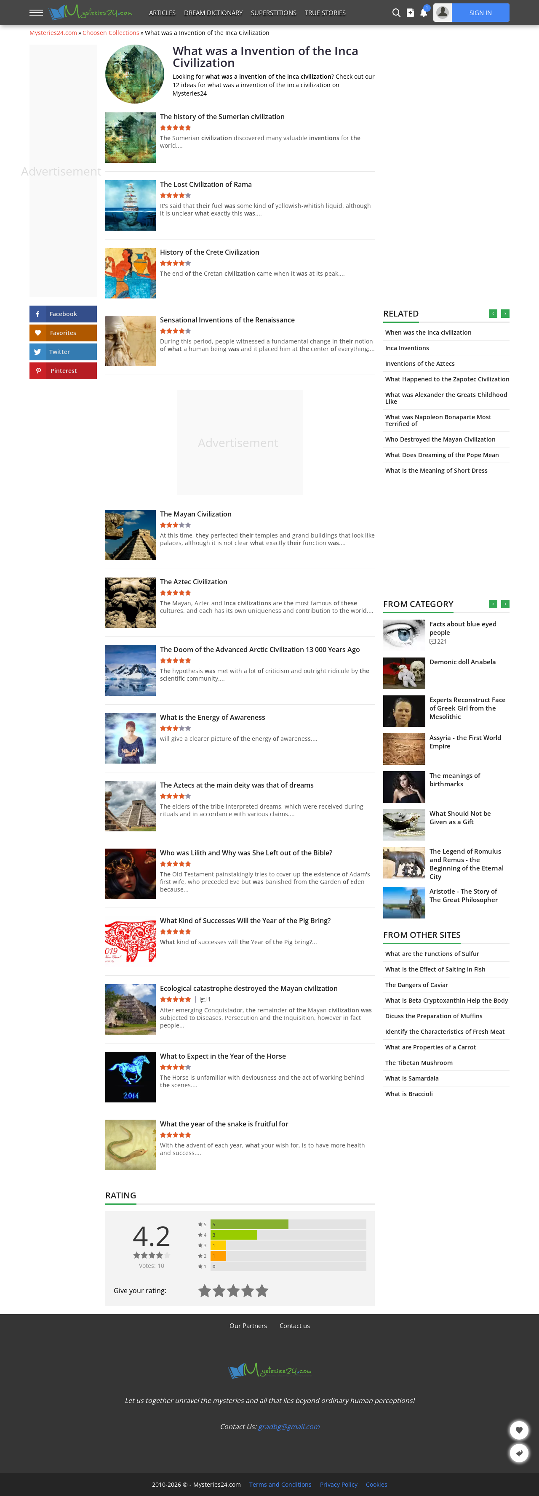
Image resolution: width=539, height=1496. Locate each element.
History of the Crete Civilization (209, 252)
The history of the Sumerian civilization (222, 116)
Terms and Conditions (280, 1485)
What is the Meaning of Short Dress (436, 470)
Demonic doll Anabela (463, 661)
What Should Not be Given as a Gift (460, 817)
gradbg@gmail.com (289, 1426)
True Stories (325, 12)
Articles (162, 12)
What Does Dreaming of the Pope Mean (442, 455)
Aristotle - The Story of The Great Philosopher (464, 895)
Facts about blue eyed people (463, 628)
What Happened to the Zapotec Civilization (447, 379)
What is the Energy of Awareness (212, 717)
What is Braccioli (409, 1094)
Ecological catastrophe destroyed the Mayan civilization (249, 988)
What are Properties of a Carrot (430, 1047)
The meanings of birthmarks (455, 779)
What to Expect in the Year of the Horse (223, 1056)
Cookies (376, 1485)
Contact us (295, 1325)
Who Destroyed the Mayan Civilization (440, 439)
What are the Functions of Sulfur (432, 954)
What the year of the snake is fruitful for (224, 1124)
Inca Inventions (407, 348)
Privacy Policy (339, 1485)
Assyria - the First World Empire (465, 741)
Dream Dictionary (213, 12)
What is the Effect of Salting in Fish (435, 969)
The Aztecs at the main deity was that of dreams (237, 785)
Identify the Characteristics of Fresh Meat (445, 1031)
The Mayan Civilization (196, 514)
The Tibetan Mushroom (419, 1063)
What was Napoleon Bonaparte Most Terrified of (438, 420)
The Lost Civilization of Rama (206, 184)
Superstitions (273, 12)
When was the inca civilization (428, 332)
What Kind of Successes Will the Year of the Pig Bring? (245, 920)
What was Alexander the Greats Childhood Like (446, 398)
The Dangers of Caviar (416, 985)
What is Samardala (412, 1078)
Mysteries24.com (53, 32)
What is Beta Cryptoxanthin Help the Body (446, 1000)
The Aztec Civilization (193, 581)
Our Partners (248, 1325)
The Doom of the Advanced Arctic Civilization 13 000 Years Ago (260, 649)
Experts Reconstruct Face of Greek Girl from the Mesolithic (468, 708)
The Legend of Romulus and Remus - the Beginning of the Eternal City (467, 864)
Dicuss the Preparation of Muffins (434, 1016)
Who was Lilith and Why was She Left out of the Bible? (246, 852)
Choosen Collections (111, 32)
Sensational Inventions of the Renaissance (227, 320)
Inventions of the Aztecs (420, 363)
